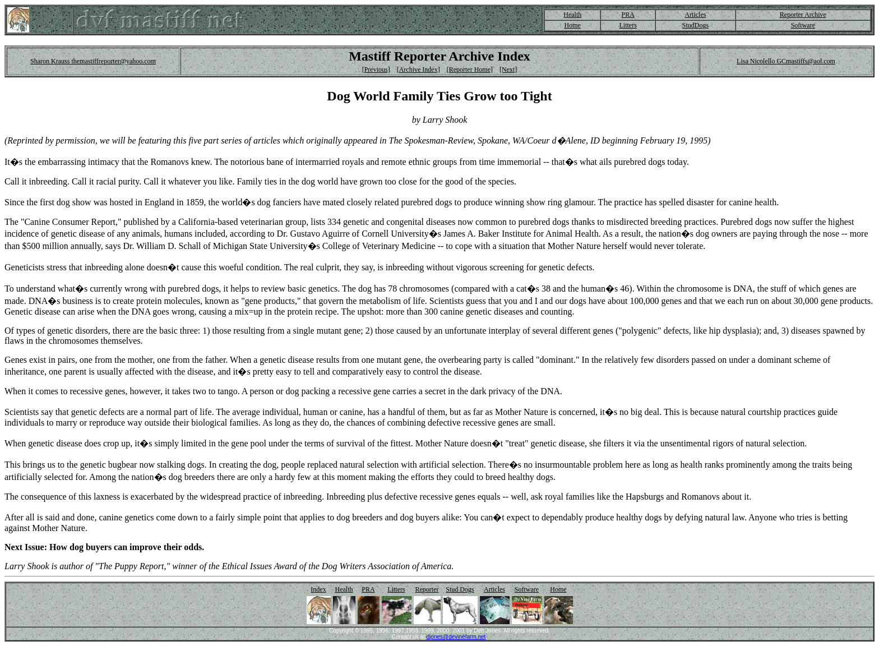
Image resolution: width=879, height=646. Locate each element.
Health (572, 15)
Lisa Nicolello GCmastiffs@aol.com (786, 61)
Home (573, 25)
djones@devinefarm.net (456, 637)
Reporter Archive (803, 15)
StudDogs (695, 25)
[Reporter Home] (470, 69)
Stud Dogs (460, 589)
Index (318, 589)
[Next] (508, 69)
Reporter (427, 589)
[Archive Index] (418, 69)
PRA (628, 15)
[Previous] (376, 69)
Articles (695, 15)
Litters (628, 25)
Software (803, 25)
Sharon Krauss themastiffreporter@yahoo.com (93, 61)
